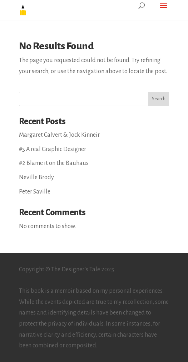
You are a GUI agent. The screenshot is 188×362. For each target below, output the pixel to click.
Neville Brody (36, 177)
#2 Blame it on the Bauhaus (54, 163)
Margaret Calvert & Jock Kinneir (59, 135)
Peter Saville (34, 191)
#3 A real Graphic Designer (52, 149)
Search (158, 98)
